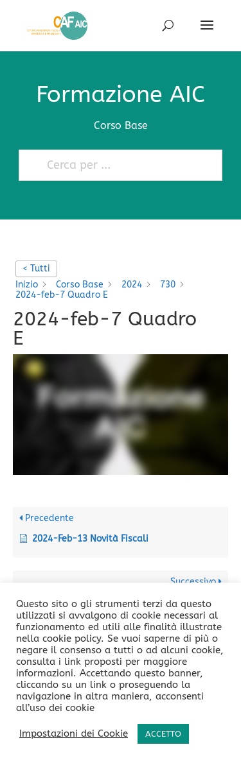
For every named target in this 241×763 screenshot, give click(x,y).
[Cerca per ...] (115, 165)
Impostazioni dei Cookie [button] (73, 733)
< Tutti (36, 268)
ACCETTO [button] (163, 734)
